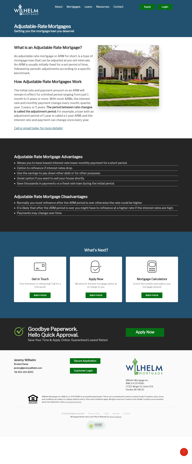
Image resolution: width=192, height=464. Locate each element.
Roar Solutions (116, 417)
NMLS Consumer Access (70, 402)
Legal (106, 413)
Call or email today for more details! (38, 128)
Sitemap (116, 413)
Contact (118, 6)
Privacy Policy (94, 413)
